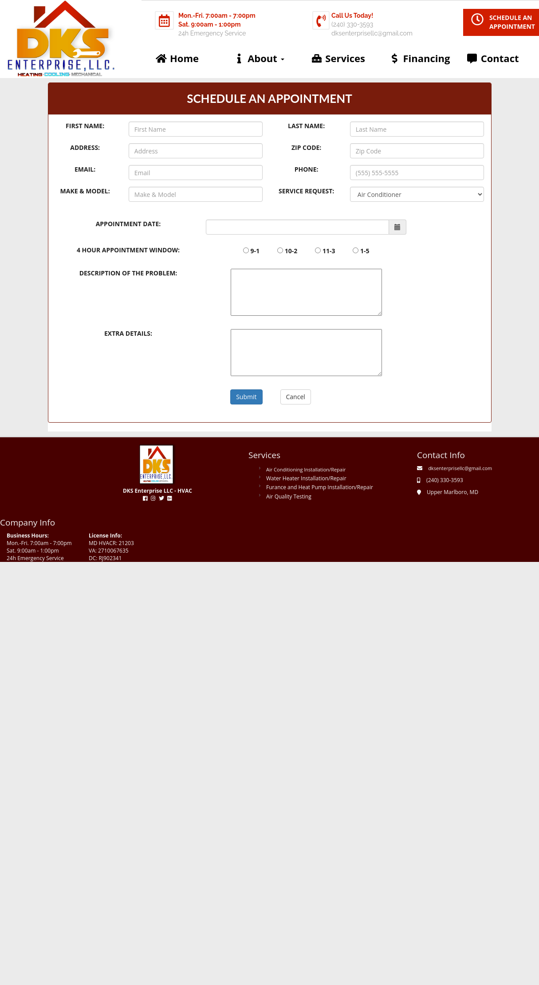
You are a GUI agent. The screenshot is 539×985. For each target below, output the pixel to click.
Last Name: (306, 126)
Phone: (307, 169)
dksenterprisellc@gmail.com (460, 468)
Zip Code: (306, 147)
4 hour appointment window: (128, 250)
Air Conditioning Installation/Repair (306, 469)
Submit (246, 396)
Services (338, 58)
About (258, 58)
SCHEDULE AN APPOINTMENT (512, 22)
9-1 (255, 251)
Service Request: (306, 191)
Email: (85, 169)
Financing (419, 58)
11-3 (329, 251)
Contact (492, 58)
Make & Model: (85, 191)
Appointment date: (128, 224)
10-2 (291, 251)
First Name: (85, 126)
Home (177, 58)
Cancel (295, 396)
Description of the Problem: (128, 273)
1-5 (365, 251)
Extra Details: (128, 333)
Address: (85, 147)
